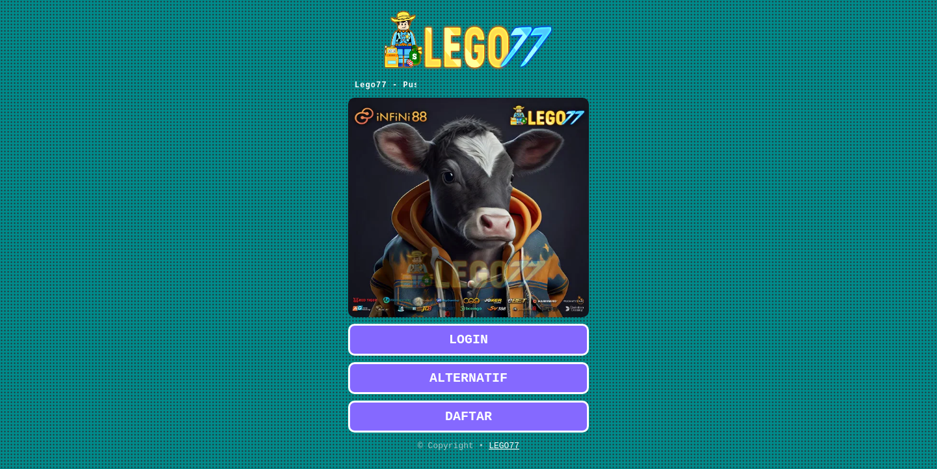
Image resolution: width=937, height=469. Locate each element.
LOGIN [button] (468, 331)
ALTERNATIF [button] (468, 372)
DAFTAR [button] (468, 413)
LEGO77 (504, 445)
